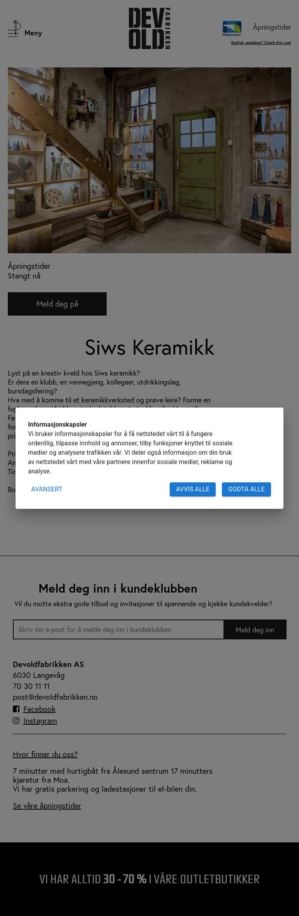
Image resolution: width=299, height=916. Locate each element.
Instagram (40, 720)
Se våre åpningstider (47, 805)
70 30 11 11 (31, 686)
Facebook (39, 709)
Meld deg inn (255, 629)
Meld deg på (57, 303)
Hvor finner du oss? (45, 754)
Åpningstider (272, 27)
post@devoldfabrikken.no (55, 697)
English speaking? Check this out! (261, 42)
